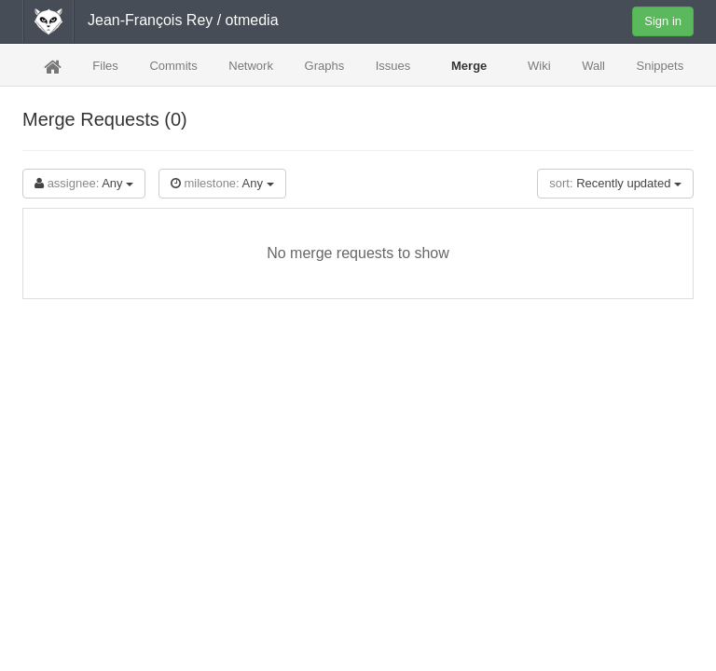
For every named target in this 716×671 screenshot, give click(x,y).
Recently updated (615, 183)
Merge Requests (469, 71)
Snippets (660, 66)
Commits (173, 66)
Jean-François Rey (150, 20)
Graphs (325, 66)
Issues (393, 71)
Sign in (663, 21)
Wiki (539, 66)
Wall (593, 66)
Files (104, 66)
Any (83, 183)
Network (250, 66)
